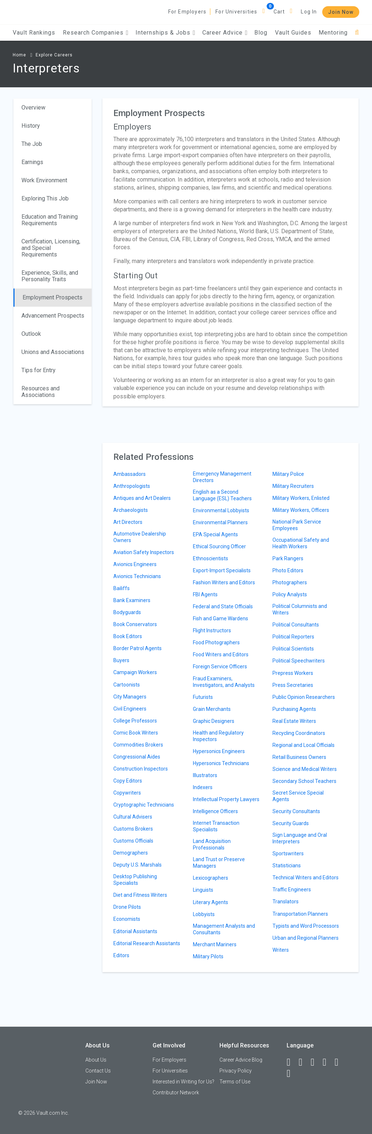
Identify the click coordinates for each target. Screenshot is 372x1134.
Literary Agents (210, 902)
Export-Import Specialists (222, 570)
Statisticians (286, 865)
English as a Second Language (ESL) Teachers (222, 495)
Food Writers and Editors (220, 654)
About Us (95, 1060)
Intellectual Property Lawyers (226, 799)
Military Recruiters (293, 486)
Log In (309, 12)
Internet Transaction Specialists (216, 826)
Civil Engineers (129, 709)
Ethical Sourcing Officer (219, 546)
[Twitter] (316, 1062)
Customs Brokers (133, 829)
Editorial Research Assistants (146, 943)
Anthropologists (131, 486)
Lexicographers (210, 878)
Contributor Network (176, 1092)
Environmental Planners (220, 522)
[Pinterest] (340, 1062)
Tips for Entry (38, 370)
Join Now (340, 12)
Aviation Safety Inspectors (143, 552)
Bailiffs (121, 588)
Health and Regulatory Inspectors (218, 736)
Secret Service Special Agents (298, 796)
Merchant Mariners (214, 944)
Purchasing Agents (294, 709)
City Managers (129, 697)
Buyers (121, 660)
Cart (279, 12)
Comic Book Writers (135, 733)
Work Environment (44, 180)
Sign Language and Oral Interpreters (299, 838)
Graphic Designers (213, 721)
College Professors (135, 721)
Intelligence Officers (215, 811)
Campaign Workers (135, 672)
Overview (33, 107)
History (30, 125)
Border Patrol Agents (137, 648)
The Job (31, 143)
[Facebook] (292, 1062)
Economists (126, 919)
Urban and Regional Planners (305, 938)
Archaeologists (130, 510)
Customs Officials (133, 841)
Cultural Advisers (132, 817)
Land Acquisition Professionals (212, 844)
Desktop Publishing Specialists (135, 880)
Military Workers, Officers (300, 510)
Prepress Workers (292, 673)
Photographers (289, 582)
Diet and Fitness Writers (140, 895)
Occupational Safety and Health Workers (300, 543)
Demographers (130, 853)
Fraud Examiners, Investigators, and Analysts (224, 682)
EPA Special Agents (215, 534)
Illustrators (205, 775)
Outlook (31, 333)
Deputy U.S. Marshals (137, 865)
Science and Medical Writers (304, 769)
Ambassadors (129, 474)
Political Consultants (295, 625)
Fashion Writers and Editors (224, 582)
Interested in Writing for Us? (183, 1082)
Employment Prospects (52, 297)
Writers (280, 950)
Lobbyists (204, 914)
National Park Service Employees (296, 525)
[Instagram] (328, 1062)
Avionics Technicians (137, 576)
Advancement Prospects (52, 315)
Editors (121, 955)
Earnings (32, 162)
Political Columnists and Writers (299, 609)
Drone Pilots (127, 907)
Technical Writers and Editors (305, 877)
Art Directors (127, 522)
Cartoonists (126, 685)
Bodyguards (127, 612)
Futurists (203, 697)
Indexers (203, 787)
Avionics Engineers (135, 564)
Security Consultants (296, 811)
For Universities (236, 12)
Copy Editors (127, 781)
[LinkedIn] (304, 1062)
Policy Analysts (289, 594)
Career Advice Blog (240, 1060)
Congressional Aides (136, 757)
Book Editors (127, 636)
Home (19, 54)
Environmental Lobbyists (221, 510)
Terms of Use (234, 1082)
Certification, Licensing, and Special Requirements (50, 248)
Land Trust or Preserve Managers (219, 862)
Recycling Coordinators (298, 733)
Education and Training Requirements (49, 220)
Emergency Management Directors (222, 477)
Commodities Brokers (138, 745)
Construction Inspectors (140, 769)
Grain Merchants (212, 709)
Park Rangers (287, 558)
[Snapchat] (292, 1073)
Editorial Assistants (135, 931)
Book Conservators (135, 624)
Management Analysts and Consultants (224, 929)
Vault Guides (293, 32)
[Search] (357, 32)
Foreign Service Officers (220, 666)
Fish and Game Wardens (220, 618)
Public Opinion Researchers (303, 697)
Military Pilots (208, 956)
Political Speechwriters (298, 661)
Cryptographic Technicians (143, 805)
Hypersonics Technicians (221, 763)
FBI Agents (205, 594)
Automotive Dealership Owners (139, 537)
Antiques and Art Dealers (142, 498)
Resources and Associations (40, 391)
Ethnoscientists (210, 558)
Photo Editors (287, 570)
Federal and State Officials (223, 606)
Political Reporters (293, 637)
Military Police (288, 474)
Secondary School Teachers (304, 781)
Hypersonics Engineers (219, 751)
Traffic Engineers (291, 889)
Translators (285, 901)
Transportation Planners (300, 914)
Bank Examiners (131, 600)
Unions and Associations (52, 352)
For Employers (187, 12)
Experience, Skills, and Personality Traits (49, 276)
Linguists (203, 890)
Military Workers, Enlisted (300, 498)
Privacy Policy (235, 1071)
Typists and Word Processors (305, 926)
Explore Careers (54, 54)
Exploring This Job (45, 198)
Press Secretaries (292, 685)
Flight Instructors (212, 630)
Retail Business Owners (299, 757)
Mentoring (333, 32)
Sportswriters (288, 853)
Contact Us (98, 1071)
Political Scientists (293, 649)
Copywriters (127, 793)
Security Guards (290, 823)
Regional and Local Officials (303, 745)
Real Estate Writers (294, 721)
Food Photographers (216, 642)
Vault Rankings (34, 32)
